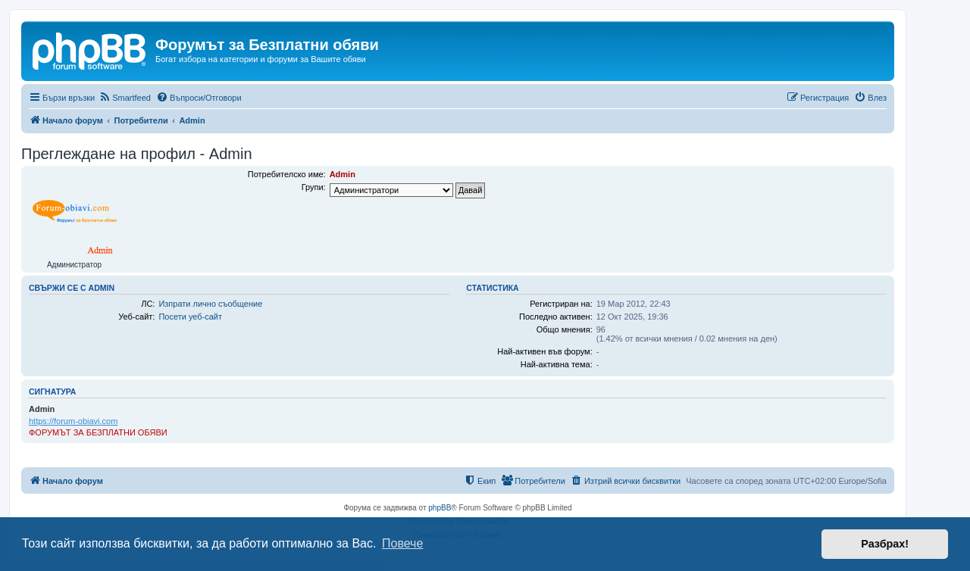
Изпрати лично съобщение (210, 303)
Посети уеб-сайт (190, 316)
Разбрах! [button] (885, 544)
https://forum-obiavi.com (73, 421)
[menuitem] (125, 98)
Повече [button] (402, 543)
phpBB (439, 508)
